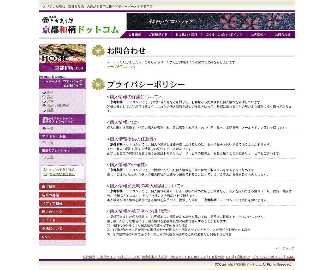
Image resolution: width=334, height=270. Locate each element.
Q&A (229, 257)
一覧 (50, 129)
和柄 (50, 97)
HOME (290, 257)
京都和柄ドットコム (248, 264)
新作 (50, 92)
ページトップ (285, 248)
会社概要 (89, 257)
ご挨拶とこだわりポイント (187, 257)
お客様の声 (216, 257)
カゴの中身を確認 (62, 170)
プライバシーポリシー (268, 257)
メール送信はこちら (121, 66)
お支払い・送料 (129, 257)
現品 (50, 110)
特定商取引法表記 (62, 174)
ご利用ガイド (106, 257)
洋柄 (50, 101)
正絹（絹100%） (59, 105)
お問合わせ (242, 257)
